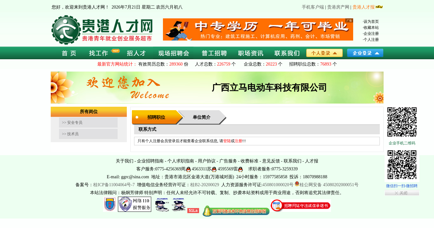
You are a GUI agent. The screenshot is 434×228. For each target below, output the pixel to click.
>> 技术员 (70, 134)
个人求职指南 (180, 161)
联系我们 (292, 161)
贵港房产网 (338, 7)
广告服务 (228, 161)
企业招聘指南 (150, 161)
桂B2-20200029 (205, 184)
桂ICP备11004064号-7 (114, 184)
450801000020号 (278, 184)
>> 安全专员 (72, 122)
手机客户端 (313, 7)
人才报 (311, 161)
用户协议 (207, 161)
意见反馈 (271, 161)
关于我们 (124, 161)
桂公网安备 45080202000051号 (327, 184)
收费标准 (249, 161)
